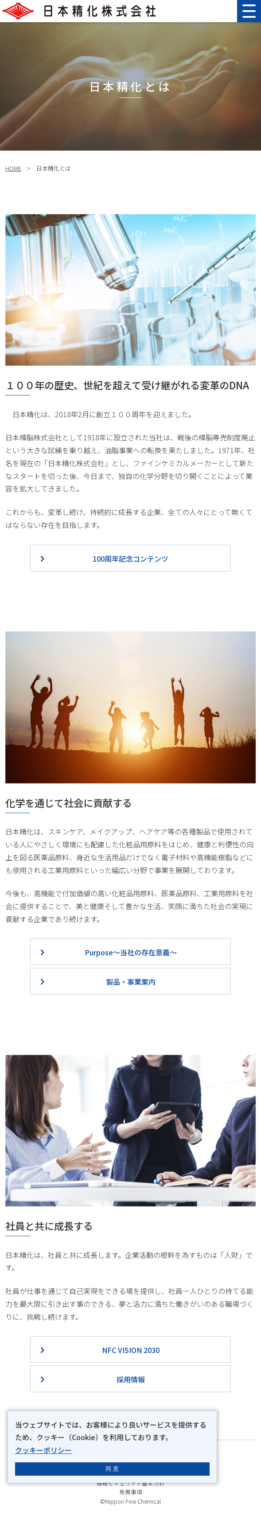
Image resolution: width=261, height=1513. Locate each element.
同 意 (112, 1468)
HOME (13, 168)
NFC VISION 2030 (131, 1350)
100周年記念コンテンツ (130, 558)
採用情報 (131, 1379)
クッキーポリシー (43, 1450)
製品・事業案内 (131, 981)
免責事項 (130, 1492)
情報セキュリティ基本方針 (130, 1483)
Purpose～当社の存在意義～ (131, 952)
